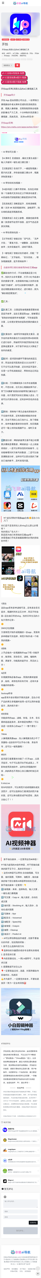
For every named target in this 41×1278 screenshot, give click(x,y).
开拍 (31, 53)
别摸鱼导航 (32, 1269)
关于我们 (23, 1269)
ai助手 (13, 39)
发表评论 (33, 1222)
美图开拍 (23, 55)
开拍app (6, 55)
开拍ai (37, 53)
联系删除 (15, 1269)
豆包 (21, 1271)
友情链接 (28, 1271)
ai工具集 (18, 39)
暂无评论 (8, 1189)
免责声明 (7, 1269)
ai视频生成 (26, 39)
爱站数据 (9, 1058)
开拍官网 (14, 55)
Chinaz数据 (20, 1058)
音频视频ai (5, 39)
